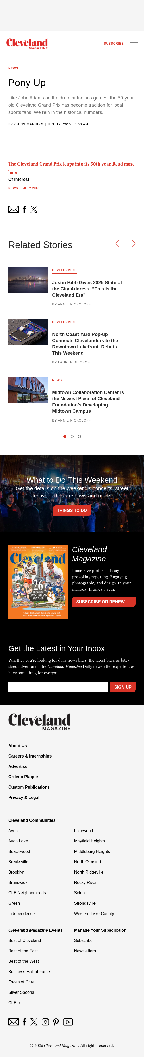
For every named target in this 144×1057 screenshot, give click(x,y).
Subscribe (114, 43)
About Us (17, 746)
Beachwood (19, 851)
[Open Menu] (134, 45)
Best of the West (23, 961)
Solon (79, 893)
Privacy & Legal (23, 797)
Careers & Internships (30, 756)
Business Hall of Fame (29, 971)
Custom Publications (29, 787)
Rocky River (85, 882)
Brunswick (17, 882)
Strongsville (85, 903)
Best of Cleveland (24, 940)
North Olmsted (87, 862)
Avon (13, 831)
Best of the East (23, 951)
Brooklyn (16, 872)
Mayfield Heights (89, 841)
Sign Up (123, 687)
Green (14, 903)
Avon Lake (18, 841)
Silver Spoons (21, 992)
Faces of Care (21, 982)
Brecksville (18, 862)
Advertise (17, 766)
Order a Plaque (23, 777)
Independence (21, 913)
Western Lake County (94, 913)
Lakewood (83, 831)
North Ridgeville (89, 872)
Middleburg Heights (92, 851)
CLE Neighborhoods (27, 893)
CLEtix (14, 1003)
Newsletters (85, 951)
